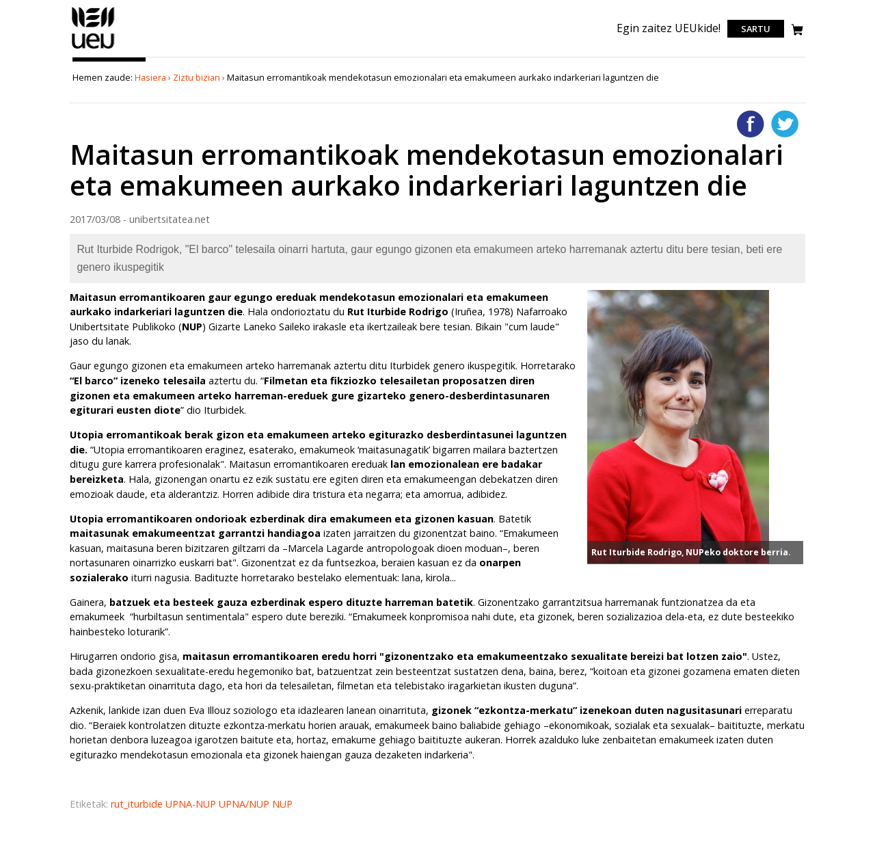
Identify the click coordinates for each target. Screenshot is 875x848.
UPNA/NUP (245, 803)
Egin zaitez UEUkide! (669, 28)
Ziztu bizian (196, 77)
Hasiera (150, 77)
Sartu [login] (755, 29)
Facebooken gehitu (750, 123)
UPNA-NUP (192, 803)
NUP (282, 803)
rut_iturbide (138, 803)
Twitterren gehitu (784, 123)
